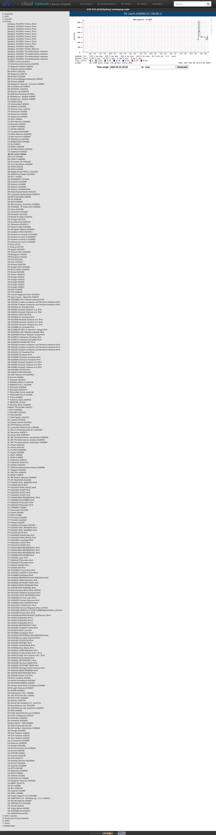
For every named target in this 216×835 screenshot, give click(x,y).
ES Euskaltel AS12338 (17, 214)
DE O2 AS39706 (14, 199)
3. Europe (7, 21)
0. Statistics (8, 14)
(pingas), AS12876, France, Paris (22, 24)
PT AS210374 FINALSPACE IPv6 (22, 487)
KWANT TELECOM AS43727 (20, 407)
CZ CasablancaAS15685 (18, 132)
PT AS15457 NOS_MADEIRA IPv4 (22, 528)
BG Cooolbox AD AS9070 (19, 87)
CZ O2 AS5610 (14, 144)
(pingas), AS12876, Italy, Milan (21, 46)
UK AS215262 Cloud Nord (19, 811)
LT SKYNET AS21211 (17, 412)
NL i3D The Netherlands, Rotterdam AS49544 (27, 442)
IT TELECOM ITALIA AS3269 (20, 395)
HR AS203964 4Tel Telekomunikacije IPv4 (26, 332)
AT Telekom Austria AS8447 (20, 69)
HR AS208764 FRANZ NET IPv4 (21, 342)
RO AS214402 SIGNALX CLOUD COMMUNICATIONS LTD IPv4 (35, 610)
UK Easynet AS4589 (16, 791)
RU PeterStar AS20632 (17, 718)
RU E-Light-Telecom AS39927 (21, 688)
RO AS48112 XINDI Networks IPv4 (23, 650)
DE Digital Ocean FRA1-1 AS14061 (23, 172)
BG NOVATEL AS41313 (18, 89)
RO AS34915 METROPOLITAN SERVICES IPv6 (28, 578)
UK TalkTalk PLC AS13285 (19, 803)
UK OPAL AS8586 (15, 793)
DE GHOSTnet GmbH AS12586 (21, 174)
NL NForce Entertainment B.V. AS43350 (25, 430)
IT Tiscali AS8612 (15, 397)
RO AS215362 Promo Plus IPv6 (21, 570)
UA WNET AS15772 (16, 783)
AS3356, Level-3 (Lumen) (19, 61)
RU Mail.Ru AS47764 (17, 701)
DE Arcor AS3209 (15, 157)
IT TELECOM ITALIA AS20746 (20, 392)
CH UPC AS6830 (15, 119)
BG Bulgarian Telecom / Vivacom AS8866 (26, 84)
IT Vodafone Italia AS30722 (19, 400)
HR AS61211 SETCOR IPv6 (19, 315)
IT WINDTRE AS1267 (17, 402)
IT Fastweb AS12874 (16, 380)
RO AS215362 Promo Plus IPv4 (21, 613)
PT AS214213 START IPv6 (19, 493)
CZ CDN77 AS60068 (16, 127)
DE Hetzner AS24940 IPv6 (19, 189)
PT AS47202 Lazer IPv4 (18, 558)
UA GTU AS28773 (15, 758)
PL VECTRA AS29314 (17, 472)
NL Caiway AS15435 (16, 420)
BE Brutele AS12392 (16, 76)
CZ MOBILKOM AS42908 (18, 142)
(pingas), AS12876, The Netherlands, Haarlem (28, 51)
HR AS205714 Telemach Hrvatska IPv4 (24, 337)
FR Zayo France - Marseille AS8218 (23, 297)
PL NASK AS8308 (15, 457)
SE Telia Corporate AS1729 (19, 726)
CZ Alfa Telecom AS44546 (19, 122)
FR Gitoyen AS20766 (17, 264)
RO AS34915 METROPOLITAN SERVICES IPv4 (28, 635)
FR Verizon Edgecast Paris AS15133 (23, 295)
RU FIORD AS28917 (16, 690)
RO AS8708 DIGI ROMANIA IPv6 (22, 588)
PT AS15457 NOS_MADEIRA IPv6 (22, 482)
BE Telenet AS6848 (16, 82)
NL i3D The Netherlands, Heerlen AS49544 (26, 440)
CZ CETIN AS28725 (16, 129)
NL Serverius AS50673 (17, 432)
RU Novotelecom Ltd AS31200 (21, 706)
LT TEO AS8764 (14, 415)
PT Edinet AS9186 (15, 513)
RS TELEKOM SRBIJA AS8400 (21, 683)
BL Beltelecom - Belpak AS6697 (21, 97)
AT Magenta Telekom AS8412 (20, 66)
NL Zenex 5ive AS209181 (18, 435)
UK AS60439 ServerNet (18, 813)
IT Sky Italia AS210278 (17, 390)
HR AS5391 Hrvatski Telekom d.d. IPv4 (25, 362)
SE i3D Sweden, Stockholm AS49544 (24, 728)
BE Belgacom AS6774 (17, 74)
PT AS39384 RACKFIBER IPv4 (21, 555)
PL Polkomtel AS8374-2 (18, 462)
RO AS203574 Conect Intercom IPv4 (23, 600)
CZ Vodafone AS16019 (17, 152)
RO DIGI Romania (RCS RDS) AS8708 (24, 590)
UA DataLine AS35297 (17, 743)
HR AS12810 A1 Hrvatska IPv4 (21, 317)
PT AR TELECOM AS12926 (19, 480)
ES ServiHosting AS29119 (19, 222)
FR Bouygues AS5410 (17, 254)
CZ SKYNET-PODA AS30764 (20, 149)
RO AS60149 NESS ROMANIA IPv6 (23, 585)
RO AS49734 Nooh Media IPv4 (21, 658)
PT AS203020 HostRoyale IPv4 (21, 535)
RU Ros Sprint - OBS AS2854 (20, 723)
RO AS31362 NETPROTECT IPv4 (22, 625)
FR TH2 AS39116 (15, 292)
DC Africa (142, 4)
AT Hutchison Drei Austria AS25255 (23, 64)
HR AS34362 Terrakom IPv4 (20, 355)
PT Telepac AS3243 (16, 523)
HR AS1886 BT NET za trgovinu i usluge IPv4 (27, 330)
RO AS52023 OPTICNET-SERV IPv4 (23, 665)
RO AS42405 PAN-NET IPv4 (20, 643)
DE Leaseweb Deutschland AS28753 (24, 194)
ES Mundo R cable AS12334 (20, 217)
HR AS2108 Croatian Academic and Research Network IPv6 (34, 302)
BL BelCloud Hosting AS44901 (21, 94)
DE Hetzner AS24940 (17, 184)
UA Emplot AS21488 (16, 746)
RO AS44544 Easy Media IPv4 (21, 648)
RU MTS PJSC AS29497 (18, 698)
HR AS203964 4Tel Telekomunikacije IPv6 (26, 300)
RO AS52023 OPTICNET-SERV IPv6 (23, 583)
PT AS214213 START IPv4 (19, 543)
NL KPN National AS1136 (19, 425)
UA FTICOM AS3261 (16, 753)
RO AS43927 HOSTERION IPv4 (21, 645)
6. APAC (6, 821)
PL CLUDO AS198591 (17, 450)
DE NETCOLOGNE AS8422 (19, 197)
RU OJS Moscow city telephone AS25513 (26, 708)
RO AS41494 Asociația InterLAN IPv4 (24, 638)
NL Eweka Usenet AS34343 (19, 422)
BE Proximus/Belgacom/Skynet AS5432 (25, 79)
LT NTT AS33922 (15, 410)
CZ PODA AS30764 (16, 147)
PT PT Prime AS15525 (17, 518)
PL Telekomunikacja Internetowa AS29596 (26, 467)
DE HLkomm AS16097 (17, 182)
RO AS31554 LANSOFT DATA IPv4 (23, 628)
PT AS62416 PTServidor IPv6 (20, 503)
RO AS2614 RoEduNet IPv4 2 (20, 620)
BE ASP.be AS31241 (16, 71)
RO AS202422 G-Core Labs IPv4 (22, 598)
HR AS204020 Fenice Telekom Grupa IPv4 (26, 335)
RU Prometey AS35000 (18, 721)
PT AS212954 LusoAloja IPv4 (20, 540)
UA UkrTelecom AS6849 (18, 778)
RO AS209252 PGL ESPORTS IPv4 (23, 603)
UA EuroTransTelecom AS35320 (22, 748)
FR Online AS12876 (16, 274)
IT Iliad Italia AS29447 (17, 387)
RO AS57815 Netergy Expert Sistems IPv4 (26, 668)
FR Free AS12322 (15, 259)
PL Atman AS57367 (16, 447)
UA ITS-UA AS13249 (16, 763)
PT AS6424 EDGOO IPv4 (18, 565)
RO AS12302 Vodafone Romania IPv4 (24, 593)
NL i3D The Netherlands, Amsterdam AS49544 (28, 437)
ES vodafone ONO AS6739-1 (20, 232)
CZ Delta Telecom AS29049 (19, 134)
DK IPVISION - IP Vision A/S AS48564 (24, 207)
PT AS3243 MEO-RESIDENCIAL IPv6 (24, 498)
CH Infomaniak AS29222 (18, 104)
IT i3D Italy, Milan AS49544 (19, 405)
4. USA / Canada (10, 816)
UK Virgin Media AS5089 (18, 808)
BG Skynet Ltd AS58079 (18, 92)
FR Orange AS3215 (16, 277)
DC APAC (126, 4)
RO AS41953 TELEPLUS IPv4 (20, 640)
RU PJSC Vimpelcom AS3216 (20, 716)
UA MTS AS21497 (15, 768)
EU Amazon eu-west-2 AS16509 (21, 239)
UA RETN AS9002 (15, 773)
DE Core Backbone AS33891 (20, 164)
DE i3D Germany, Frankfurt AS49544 (24, 204)
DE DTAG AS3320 (15, 167)
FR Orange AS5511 (16, 287)
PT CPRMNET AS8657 (17, 508)
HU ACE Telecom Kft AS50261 (21, 375)
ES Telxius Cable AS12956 (19, 227)
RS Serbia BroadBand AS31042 (21, 680)
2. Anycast (7, 19)
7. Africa (6, 823)
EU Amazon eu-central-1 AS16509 (22, 234)
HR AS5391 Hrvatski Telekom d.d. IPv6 (25, 310)
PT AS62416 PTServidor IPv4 (20, 560)
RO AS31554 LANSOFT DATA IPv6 (23, 573)
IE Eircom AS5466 (15, 377)
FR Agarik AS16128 (16, 249)
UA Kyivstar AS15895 (17, 766)
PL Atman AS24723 (16, 445)
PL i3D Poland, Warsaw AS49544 (22, 477)
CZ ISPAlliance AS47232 (18, 139)
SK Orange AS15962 (16, 731)
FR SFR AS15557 (15, 290)
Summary (157, 4)
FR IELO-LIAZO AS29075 (18, 269)
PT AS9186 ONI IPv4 (16, 568)
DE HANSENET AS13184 (18, 179)
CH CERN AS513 (15, 102)
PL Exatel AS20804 (16, 452)
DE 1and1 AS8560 (18, 154)
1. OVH (6, 16)
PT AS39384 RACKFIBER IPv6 (21, 500)
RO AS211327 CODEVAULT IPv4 (22, 605)
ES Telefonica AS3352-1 (18, 224)
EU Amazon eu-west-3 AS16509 (21, 242)
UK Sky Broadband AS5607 (20, 801)
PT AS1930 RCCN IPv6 (18, 485)
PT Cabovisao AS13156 (18, 510)
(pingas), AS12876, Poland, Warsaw (23, 49)
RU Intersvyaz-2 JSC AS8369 (20, 693)
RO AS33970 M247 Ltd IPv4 (20, 630)
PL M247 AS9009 (15, 455)
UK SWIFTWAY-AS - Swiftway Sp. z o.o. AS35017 (29, 798)
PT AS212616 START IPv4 (19, 490)
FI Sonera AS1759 (15, 247)
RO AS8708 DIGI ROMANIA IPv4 (22, 673)
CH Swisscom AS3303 (17, 112)
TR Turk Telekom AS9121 (19, 733)
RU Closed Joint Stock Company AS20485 (26, 685)
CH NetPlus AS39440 (17, 107)
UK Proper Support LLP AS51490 (22, 796)
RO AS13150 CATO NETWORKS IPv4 (24, 595)
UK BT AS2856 (14, 786)
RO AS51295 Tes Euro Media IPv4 (22, 663)
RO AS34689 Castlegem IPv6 (20, 575)
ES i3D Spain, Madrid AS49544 (21, 229)
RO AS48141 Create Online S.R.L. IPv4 (25, 653)
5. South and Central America (16, 818)
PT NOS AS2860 (15, 515)
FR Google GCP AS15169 (19, 267)
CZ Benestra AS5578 (17, 124)
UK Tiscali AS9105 (16, 806)
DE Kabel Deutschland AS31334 (22, 192)
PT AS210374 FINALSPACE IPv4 (22, 538)
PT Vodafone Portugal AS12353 (21, 525)
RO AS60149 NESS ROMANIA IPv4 (23, 670)
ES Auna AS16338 (15, 209)
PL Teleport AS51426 (17, 470)
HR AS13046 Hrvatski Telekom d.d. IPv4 (25, 320)
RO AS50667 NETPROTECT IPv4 (22, 660)
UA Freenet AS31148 (17, 756)
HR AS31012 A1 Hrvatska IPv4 (21, 352)
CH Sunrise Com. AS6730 (19, 109)
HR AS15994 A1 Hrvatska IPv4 (21, 327)
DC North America (107, 4)
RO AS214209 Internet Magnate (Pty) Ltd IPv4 (28, 608)
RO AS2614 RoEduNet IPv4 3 (20, 623)
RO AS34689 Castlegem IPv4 (20, 633)
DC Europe (86, 4)
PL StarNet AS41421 (16, 465)
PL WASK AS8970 (15, 475)
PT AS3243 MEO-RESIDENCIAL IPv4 (24, 548)
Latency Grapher (53, 4)
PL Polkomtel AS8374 (17, 460)
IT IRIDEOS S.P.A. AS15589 (19, 385)
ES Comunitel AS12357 (18, 212)
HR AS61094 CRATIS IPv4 (19, 370)
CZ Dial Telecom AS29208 (19, 137)
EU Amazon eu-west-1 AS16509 (21, 237)
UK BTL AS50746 (15, 788)
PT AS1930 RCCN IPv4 (18, 533)
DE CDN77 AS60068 (16, 159)
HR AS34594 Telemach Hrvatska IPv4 (24, 357)
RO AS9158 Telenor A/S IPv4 (20, 675)
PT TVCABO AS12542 (17, 520)
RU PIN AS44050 (15, 711)
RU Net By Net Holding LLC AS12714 (24, 703)
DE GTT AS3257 (15, 177)
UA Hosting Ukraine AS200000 (21, 761)
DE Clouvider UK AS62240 (19, 162)
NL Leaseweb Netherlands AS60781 (23, 427)
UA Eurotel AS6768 (16, 751)
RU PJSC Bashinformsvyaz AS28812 (24, 713)
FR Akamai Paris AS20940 (19, 252)
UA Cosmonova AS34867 (19, 741)
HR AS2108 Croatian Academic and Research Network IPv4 (34, 345)
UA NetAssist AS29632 (18, 771)
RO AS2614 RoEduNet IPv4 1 (20, 618)
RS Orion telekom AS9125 (19, 678)
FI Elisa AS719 (14, 244)
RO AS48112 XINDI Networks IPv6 (23, 580)
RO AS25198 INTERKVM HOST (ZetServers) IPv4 (29, 615)
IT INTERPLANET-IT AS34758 (20, 382)
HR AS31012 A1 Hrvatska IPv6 (21, 307)
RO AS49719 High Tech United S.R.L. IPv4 (26, 655)
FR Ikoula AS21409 (16, 272)
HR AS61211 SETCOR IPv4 (19, 372)
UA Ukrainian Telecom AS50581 (21, 781)
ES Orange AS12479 (16, 219)
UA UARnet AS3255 (16, 776)
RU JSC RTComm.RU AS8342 (21, 696)
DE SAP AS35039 (15, 202)
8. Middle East (9, 826)
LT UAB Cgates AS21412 (18, 417)
